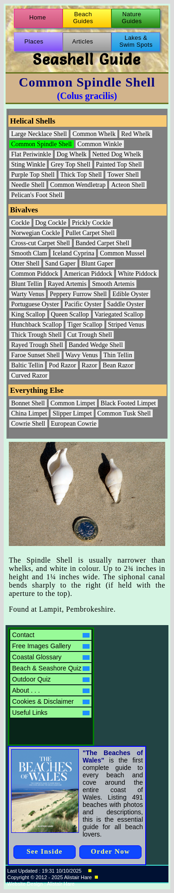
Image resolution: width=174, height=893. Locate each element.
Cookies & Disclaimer (51, 701)
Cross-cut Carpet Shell (40, 243)
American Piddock (88, 273)
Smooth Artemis (113, 283)
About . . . (51, 690)
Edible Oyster (130, 294)
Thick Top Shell (81, 174)
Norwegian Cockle (35, 232)
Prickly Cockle (91, 222)
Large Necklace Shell (39, 133)
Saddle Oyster (125, 304)
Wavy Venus (81, 355)
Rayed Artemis (67, 283)
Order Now (110, 851)
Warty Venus (27, 294)
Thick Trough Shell (36, 334)
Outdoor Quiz (51, 679)
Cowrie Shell (28, 423)
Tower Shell (123, 174)
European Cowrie (74, 423)
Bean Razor (118, 365)
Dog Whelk (72, 154)
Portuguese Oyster (35, 304)
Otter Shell (25, 263)
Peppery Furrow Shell (78, 294)
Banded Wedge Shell (96, 344)
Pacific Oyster (83, 304)
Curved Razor (29, 375)
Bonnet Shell (28, 403)
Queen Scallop (70, 314)
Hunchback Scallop (36, 324)
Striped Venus (126, 324)
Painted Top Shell (119, 164)
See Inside (44, 851)
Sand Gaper (60, 263)
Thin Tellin (117, 355)
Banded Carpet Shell (102, 243)
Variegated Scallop (119, 314)
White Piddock (137, 273)
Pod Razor (62, 365)
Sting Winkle (28, 164)
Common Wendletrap (78, 184)
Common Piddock (34, 273)
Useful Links (51, 712)
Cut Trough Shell (89, 334)
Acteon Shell (128, 184)
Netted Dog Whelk (117, 154)
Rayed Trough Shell (37, 344)
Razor (89, 365)
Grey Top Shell (70, 164)
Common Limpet (73, 403)
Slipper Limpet (71, 413)
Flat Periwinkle (31, 154)
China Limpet (29, 413)
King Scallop (28, 314)
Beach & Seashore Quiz (51, 668)
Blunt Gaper (97, 263)
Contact (51, 635)
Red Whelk (135, 133)
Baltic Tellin (27, 365)
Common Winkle (99, 144)
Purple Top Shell (33, 174)
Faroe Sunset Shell (35, 355)
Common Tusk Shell (124, 413)
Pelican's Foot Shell (37, 195)
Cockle (20, 222)
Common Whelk (94, 133)
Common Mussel (122, 253)
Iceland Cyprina (73, 253)
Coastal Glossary (51, 657)
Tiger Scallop (84, 324)
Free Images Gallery (51, 646)
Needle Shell (28, 184)
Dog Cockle (50, 222)
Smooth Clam (29, 253)
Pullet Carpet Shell (90, 232)
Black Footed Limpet (128, 403)
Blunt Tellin (26, 283)
